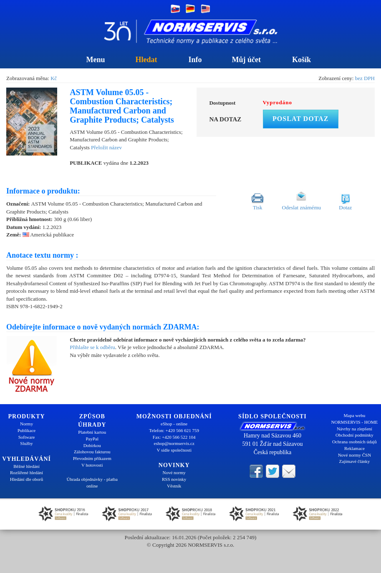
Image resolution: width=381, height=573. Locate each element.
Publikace (26, 430)
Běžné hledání (26, 466)
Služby (26, 443)
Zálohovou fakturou (92, 451)
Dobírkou (92, 445)
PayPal (92, 438)
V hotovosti (92, 464)
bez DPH (365, 78)
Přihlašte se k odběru (92, 347)
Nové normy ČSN (354, 454)
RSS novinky (174, 479)
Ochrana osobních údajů (354, 441)
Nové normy (174, 472)
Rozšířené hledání (26, 472)
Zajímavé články (354, 461)
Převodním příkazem (92, 458)
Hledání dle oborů (26, 479)
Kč (53, 78)
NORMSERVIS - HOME (354, 422)
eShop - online (174, 423)
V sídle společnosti (174, 449)
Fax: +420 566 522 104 (174, 437)
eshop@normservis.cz (174, 443)
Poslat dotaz (300, 118)
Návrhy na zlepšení (354, 428)
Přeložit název (106, 147)
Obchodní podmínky (354, 434)
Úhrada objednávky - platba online (91, 482)
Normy (26, 423)
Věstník (174, 485)
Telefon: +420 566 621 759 (174, 430)
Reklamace (354, 448)
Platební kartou (92, 432)
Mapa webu (355, 415)
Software (26, 437)
